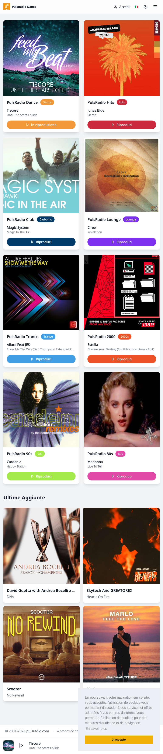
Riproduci (121, 124)
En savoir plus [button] (96, 728)
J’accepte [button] (119, 739)
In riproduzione (41, 124)
